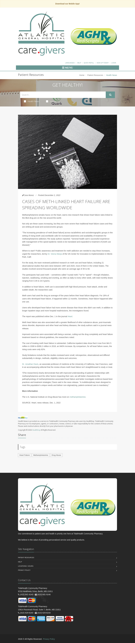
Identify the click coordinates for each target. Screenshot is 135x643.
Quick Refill (89, 63)
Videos (51, 101)
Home (81, 75)
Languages (70, 63)
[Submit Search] (110, 95)
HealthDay (36, 430)
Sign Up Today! (103, 63)
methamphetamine (78, 397)
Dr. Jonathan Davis (30, 364)
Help (79, 63)
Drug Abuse (56, 455)
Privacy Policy (24, 570)
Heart (70, 316)
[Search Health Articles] (63, 95)
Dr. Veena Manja (55, 254)
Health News (31, 101)
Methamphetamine (40, 455)
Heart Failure (24, 455)
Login (113, 63)
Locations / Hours (25, 566)
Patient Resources (95, 75)
